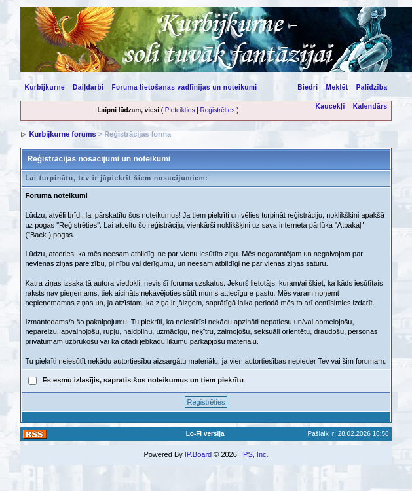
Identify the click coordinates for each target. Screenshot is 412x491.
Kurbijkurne (44, 87)
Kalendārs (370, 106)
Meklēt (337, 87)
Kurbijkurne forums (62, 134)
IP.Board (198, 454)
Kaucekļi (330, 106)
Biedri (307, 87)
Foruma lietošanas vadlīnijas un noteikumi (184, 87)
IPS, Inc (254, 454)
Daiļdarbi (88, 87)
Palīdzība (372, 87)
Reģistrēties (217, 110)
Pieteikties (180, 110)
